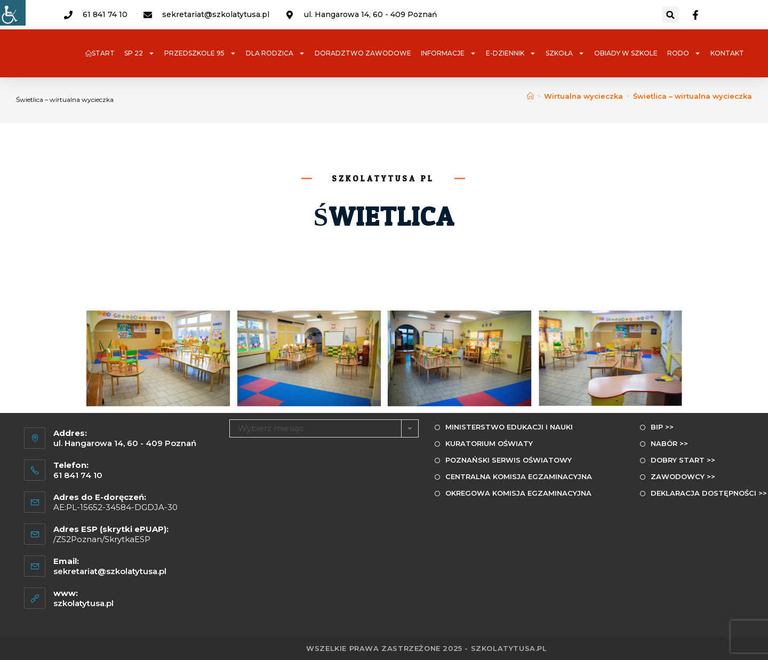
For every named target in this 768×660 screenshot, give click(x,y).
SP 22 (139, 53)
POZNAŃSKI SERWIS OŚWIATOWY (508, 460)
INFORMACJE (448, 53)
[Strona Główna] (530, 96)
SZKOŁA (565, 53)
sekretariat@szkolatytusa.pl (109, 571)
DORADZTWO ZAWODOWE (363, 53)
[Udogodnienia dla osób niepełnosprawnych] (13, 13)
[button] (670, 14)
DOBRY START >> (683, 460)
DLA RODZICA (275, 53)
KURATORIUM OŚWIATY (489, 443)
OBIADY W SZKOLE (626, 53)
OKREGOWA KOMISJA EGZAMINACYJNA (518, 493)
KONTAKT (727, 53)
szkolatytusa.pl (83, 603)
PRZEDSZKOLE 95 (200, 53)
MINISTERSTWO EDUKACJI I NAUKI (509, 427)
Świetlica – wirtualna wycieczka (692, 96)
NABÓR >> (669, 443)
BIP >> (662, 427)
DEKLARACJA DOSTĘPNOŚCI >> (709, 493)
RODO (684, 53)
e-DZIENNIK (511, 53)
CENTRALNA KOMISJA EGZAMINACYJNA (518, 476)
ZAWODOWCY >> (683, 476)
